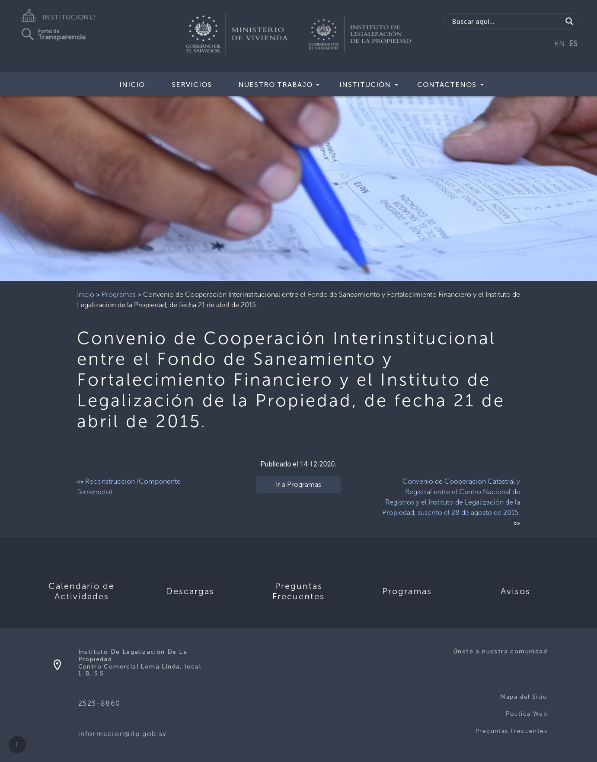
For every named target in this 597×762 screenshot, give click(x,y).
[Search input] (506, 21)
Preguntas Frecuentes (511, 731)
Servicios (192, 84)
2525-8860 (99, 703)
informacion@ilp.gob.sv (122, 734)
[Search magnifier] (569, 21)
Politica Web (526, 713)
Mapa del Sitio (523, 697)
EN (560, 43)
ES (573, 43)
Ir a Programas (298, 484)
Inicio (132, 84)
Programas (119, 294)
